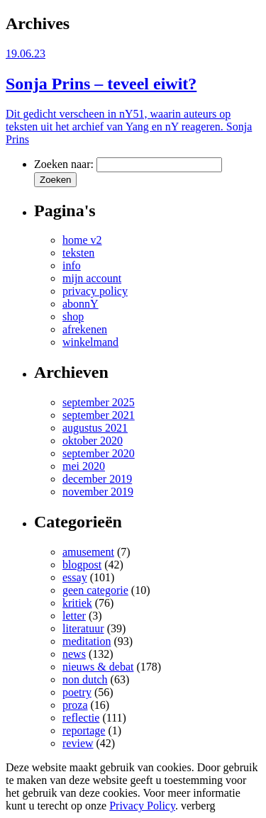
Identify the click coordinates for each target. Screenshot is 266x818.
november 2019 (97, 492)
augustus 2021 (95, 428)
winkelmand (90, 342)
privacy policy (95, 291)
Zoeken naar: (64, 164)
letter (74, 616)
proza (75, 705)
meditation (86, 641)
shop (73, 316)
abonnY (80, 304)
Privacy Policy (142, 806)
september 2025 (98, 402)
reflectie (80, 718)
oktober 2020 (92, 441)
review (78, 743)
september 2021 (98, 415)
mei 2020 (83, 466)
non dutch (85, 679)
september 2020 (98, 453)
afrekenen (84, 329)
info (71, 265)
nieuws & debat (97, 667)
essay (74, 577)
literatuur (83, 628)
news (74, 654)
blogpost (81, 565)
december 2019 (97, 479)
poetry (77, 692)
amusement (88, 552)
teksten (78, 253)
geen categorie (95, 590)
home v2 (82, 240)
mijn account (91, 278)
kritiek (77, 603)
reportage (83, 730)
